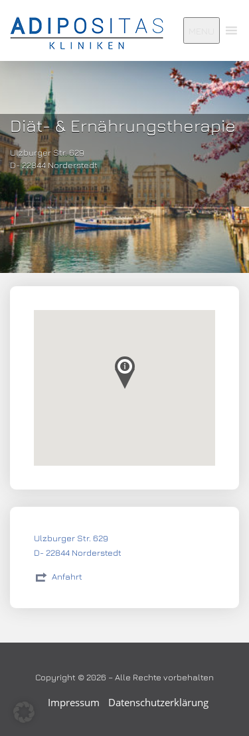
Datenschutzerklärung (158, 702)
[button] (24, 712)
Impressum (74, 702)
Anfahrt (67, 576)
